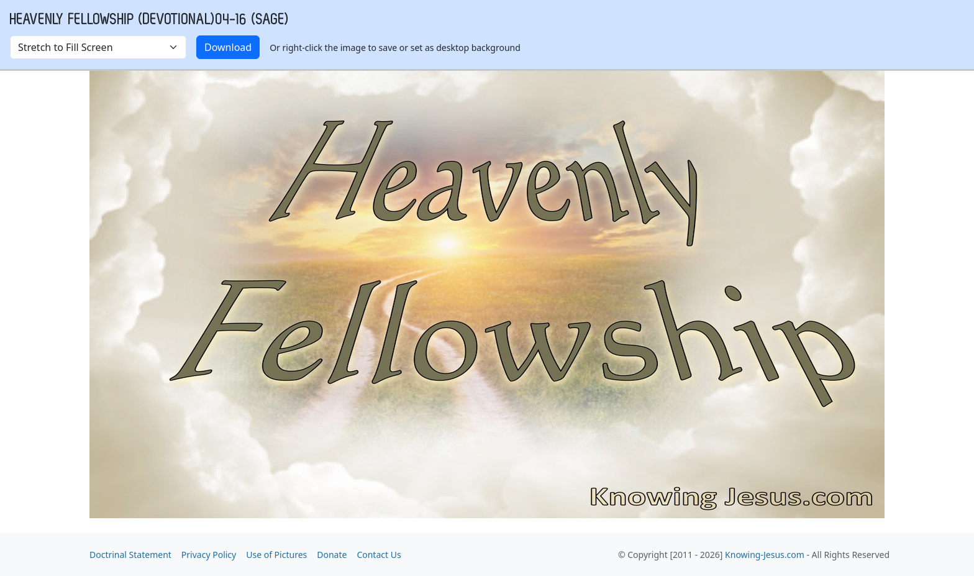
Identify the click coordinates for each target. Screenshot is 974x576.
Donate (332, 554)
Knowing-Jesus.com (764, 554)
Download (228, 47)
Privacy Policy (208, 554)
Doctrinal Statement (130, 554)
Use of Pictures (276, 554)
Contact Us (379, 554)
